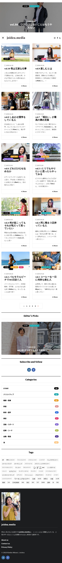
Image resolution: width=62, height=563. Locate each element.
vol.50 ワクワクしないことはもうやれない (31, 26)
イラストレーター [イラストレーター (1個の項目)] (32, 460)
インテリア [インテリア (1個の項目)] (42, 460)
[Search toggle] (60, 38)
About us (4, 540)
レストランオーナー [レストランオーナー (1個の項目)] (7, 478)
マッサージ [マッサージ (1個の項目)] (48, 475)
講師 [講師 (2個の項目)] (48, 482)
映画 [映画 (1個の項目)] (23, 482)
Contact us (5, 543)
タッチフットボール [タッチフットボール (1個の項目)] (23, 471)
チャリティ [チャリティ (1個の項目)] (33, 471)
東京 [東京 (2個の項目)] (28, 482)
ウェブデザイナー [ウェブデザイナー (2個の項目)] (52, 460)
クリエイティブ (34, 6)
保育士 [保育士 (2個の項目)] (46, 479)
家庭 (13, 58)
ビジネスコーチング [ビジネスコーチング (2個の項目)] (8, 475)
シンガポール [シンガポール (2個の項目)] (51, 467)
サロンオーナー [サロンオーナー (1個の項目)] (27, 467)
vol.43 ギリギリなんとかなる (31, 350)
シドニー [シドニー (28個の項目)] (39, 467)
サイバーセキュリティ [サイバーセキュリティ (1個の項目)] (7, 467)
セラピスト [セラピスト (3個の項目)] (12, 471)
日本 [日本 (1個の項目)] (9, 482)
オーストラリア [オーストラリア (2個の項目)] (7, 464)
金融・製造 (45, 107)
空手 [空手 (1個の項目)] (38, 482)
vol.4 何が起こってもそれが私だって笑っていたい (15, 226)
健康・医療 (14, 156)
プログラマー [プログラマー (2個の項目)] (39, 475)
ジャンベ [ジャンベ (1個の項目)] (4, 471)
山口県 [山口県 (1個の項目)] (57, 478)
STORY (26, 6)
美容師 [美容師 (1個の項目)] (43, 482)
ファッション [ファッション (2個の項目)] (29, 475)
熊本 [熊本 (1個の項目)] (33, 482)
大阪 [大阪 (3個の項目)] (51, 479)
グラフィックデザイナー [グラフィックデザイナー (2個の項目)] (42, 464)
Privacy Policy (6, 547)
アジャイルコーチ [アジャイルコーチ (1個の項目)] (21, 460)
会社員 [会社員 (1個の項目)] (39, 478)
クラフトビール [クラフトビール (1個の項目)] (28, 463)
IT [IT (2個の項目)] (3, 460)
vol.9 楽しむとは (43, 68)
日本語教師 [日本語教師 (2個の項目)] (15, 482)
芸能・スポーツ (8, 158)
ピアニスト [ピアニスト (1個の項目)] (19, 475)
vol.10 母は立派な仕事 (15, 68)
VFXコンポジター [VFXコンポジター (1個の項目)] (10, 460)
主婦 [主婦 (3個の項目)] (33, 479)
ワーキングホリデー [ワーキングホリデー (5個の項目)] (22, 478)
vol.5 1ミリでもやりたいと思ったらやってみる (45, 171)
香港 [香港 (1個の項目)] (57, 482)
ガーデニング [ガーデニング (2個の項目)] (18, 464)
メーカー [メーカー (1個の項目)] (56, 475)
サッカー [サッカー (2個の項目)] (18, 467)
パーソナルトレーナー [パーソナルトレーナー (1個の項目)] (51, 471)
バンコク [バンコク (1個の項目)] (41, 471)
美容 (44, 58)
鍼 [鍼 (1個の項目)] (53, 482)
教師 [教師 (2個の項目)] (3, 482)
